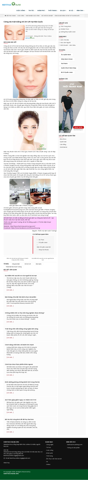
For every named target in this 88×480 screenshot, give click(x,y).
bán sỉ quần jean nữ (44, 247)
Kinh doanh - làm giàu (68, 45)
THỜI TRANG (52, 10)
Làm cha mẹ (65, 40)
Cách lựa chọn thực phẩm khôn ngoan (19, 364)
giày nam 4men (67, 59)
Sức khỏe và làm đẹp (47, 15)
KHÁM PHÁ (41, 10)
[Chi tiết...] (10, 290)
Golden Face (65, 29)
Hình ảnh (80, 10)
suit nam (64, 63)
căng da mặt (30, 175)
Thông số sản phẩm (73, 448)
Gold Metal (63, 147)
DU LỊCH (62, 10)
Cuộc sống (20, 15)
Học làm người (66, 42)
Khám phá (49, 453)
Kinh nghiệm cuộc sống (33, 15)
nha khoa (63, 139)
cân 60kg (63, 144)
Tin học (48, 447)
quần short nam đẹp (68, 68)
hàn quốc (48, 156)
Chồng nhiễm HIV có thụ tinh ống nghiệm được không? (24, 313)
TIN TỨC (31, 10)
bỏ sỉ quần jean (67, 72)
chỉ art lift (42, 175)
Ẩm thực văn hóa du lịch (54, 459)
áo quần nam (66, 54)
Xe (47, 462)
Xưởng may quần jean (68, 32)
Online (48, 464)
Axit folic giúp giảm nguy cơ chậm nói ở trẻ (20, 400)
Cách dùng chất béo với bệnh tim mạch (19, 345)
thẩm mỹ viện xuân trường (36, 157)
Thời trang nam (66, 26)
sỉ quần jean (43, 242)
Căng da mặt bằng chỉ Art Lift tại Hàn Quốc (67, 15)
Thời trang (49, 456)
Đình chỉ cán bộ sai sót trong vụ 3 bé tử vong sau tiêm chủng (17, 259)
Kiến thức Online (10, 15)
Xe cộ (71, 10)
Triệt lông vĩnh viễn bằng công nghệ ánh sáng (21, 329)
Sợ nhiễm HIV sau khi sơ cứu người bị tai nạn (43, 259)
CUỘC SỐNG (20, 10)
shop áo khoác (44, 249)
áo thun (41, 240)
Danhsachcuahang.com (74, 445)
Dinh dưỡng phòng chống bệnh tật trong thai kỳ (22, 382)
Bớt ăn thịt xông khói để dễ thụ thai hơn (19, 419)
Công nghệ (49, 445)
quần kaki (63, 142)
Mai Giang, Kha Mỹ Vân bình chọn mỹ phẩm (20, 297)
